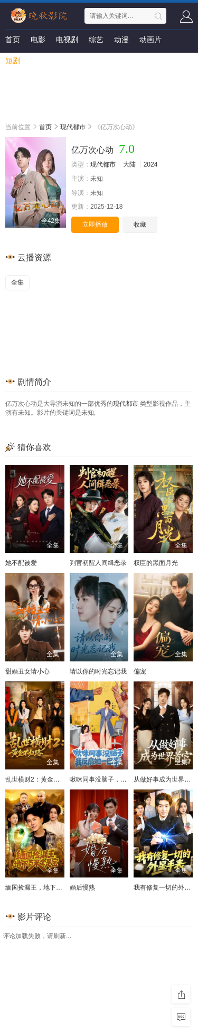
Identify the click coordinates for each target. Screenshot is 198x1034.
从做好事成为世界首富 (165, 779)
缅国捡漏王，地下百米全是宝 (46, 887)
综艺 (96, 39)
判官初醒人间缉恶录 (98, 563)
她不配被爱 (21, 563)
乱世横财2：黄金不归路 (38, 779)
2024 (151, 164)
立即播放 (95, 224)
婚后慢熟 (82, 887)
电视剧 (67, 39)
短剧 (12, 60)
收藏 (140, 224)
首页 (12, 39)
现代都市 (73, 127)
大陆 (129, 164)
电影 (38, 39)
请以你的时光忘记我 (98, 671)
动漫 (121, 39)
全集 (17, 282)
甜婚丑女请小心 (27, 671)
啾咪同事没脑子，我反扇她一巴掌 (117, 779)
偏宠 (140, 671)
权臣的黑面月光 (156, 563)
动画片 (150, 39)
